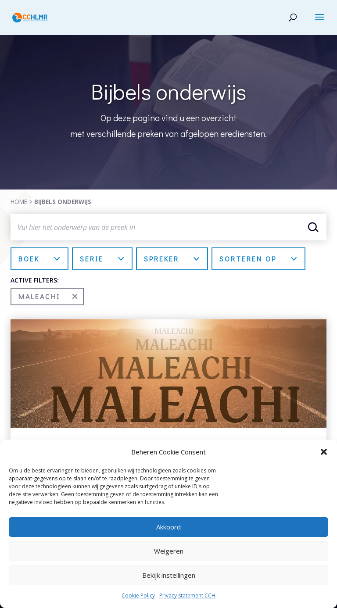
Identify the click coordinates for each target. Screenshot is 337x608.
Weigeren (168, 551)
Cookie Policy (138, 595)
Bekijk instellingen (168, 575)
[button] (323, 451)
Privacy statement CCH (187, 595)
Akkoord (168, 526)
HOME (19, 201)
